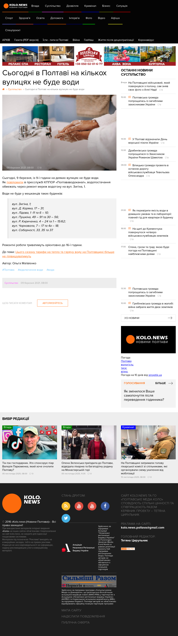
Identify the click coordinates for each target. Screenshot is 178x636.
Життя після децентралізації (116, 40)
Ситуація (121, 6)
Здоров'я (24, 18)
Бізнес (106, 6)
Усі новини (131, 318)
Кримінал (90, 6)
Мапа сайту (71, 610)
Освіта (40, 18)
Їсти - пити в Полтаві (55, 40)
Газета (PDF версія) (26, 40)
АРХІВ (6, 40)
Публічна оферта (76, 622)
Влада (35, 6)
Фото (89, 18)
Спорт (9, 18)
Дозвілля (72, 6)
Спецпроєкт (12, 30)
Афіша (115, 18)
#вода (50, 270)
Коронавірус (146, 40)
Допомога (56, 18)
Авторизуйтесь (53, 303)
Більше (160, 383)
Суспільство (52, 6)
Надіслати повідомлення (83, 616)
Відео (101, 18)
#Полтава (8, 270)
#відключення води (30, 270)
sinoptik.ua (155, 375)
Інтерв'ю (74, 18)
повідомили (15, 182)
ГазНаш (89, 40)
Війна (76, 40)
